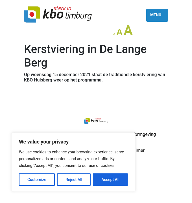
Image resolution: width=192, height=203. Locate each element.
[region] (73, 162)
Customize (36, 179)
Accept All (110, 179)
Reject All (74, 179)
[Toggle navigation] (157, 15)
